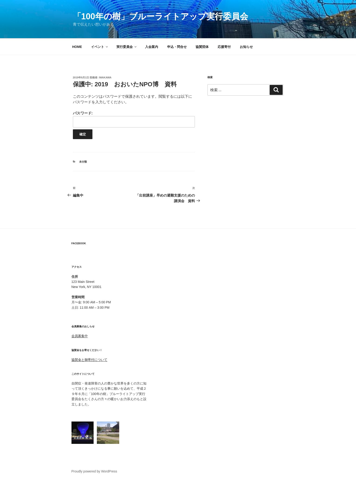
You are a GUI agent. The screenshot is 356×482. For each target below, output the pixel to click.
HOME (77, 47)
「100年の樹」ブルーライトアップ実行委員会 (160, 16)
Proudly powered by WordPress (94, 471)
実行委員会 (126, 47)
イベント (99, 47)
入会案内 (151, 47)
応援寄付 (224, 47)
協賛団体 (202, 47)
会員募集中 (79, 336)
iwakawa (105, 77)
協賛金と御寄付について (89, 360)
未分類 (83, 161)
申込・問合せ (177, 47)
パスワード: (134, 119)
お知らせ (246, 47)
